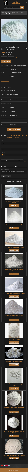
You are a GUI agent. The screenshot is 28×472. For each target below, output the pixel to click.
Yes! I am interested (14, 129)
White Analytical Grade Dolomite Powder (14, 316)
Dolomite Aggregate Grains (14, 361)
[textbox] (11, 58)
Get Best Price (6, 61)
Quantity (2, 158)
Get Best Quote (14, 205)
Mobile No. (3, 152)
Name (2, 140)
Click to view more (5, 81)
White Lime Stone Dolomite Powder (14, 247)
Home (2, 12)
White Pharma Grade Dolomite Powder (14, 293)
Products (7, 12)
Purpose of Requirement (6, 163)
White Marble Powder (14, 339)
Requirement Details (5, 169)
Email (2, 146)
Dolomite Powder (15, 12)
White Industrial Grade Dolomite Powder (14, 201)
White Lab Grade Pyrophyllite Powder (14, 455)
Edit (17, 58)
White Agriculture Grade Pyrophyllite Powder (14, 408)
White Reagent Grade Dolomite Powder (14, 225)
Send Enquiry (14, 470)
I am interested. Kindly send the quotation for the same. (14, 172)
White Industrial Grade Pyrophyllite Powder (14, 384)
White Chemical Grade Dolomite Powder (14, 270)
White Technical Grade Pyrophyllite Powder (14, 432)
